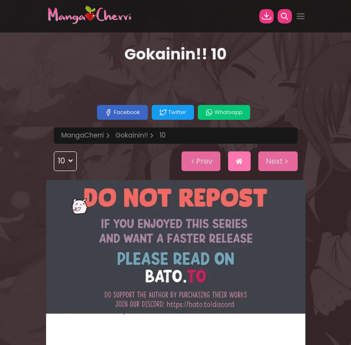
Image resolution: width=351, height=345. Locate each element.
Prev (201, 161)
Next (278, 161)
